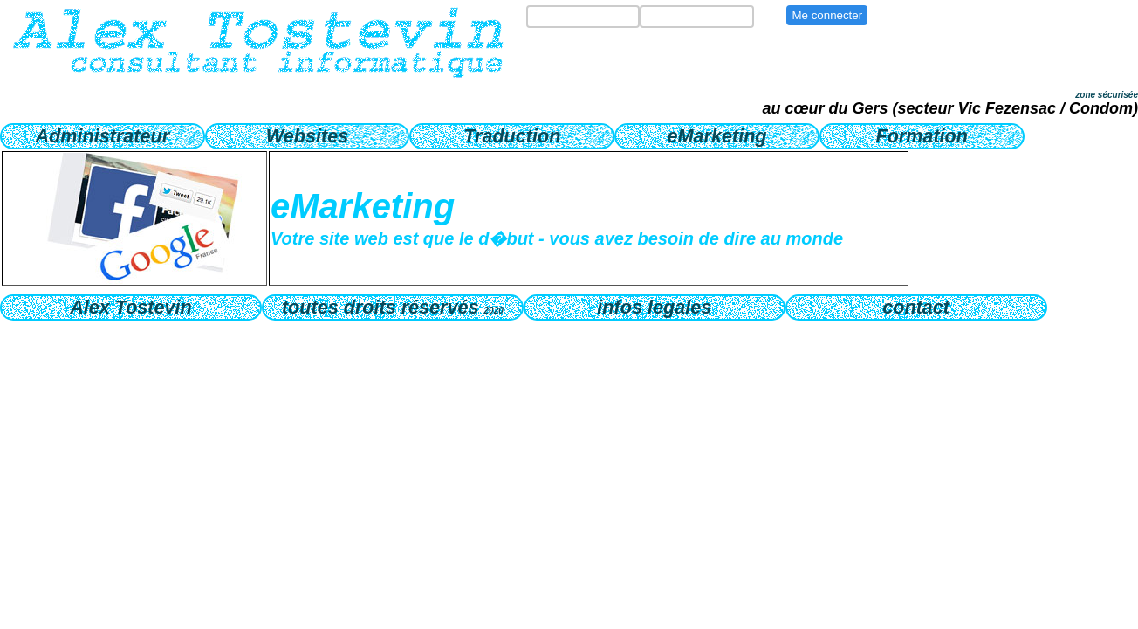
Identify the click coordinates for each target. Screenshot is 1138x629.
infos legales (654, 307)
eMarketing (717, 136)
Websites (307, 136)
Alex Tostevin (131, 307)
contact (915, 307)
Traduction (511, 136)
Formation (921, 136)
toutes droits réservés (393, 307)
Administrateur (103, 136)
